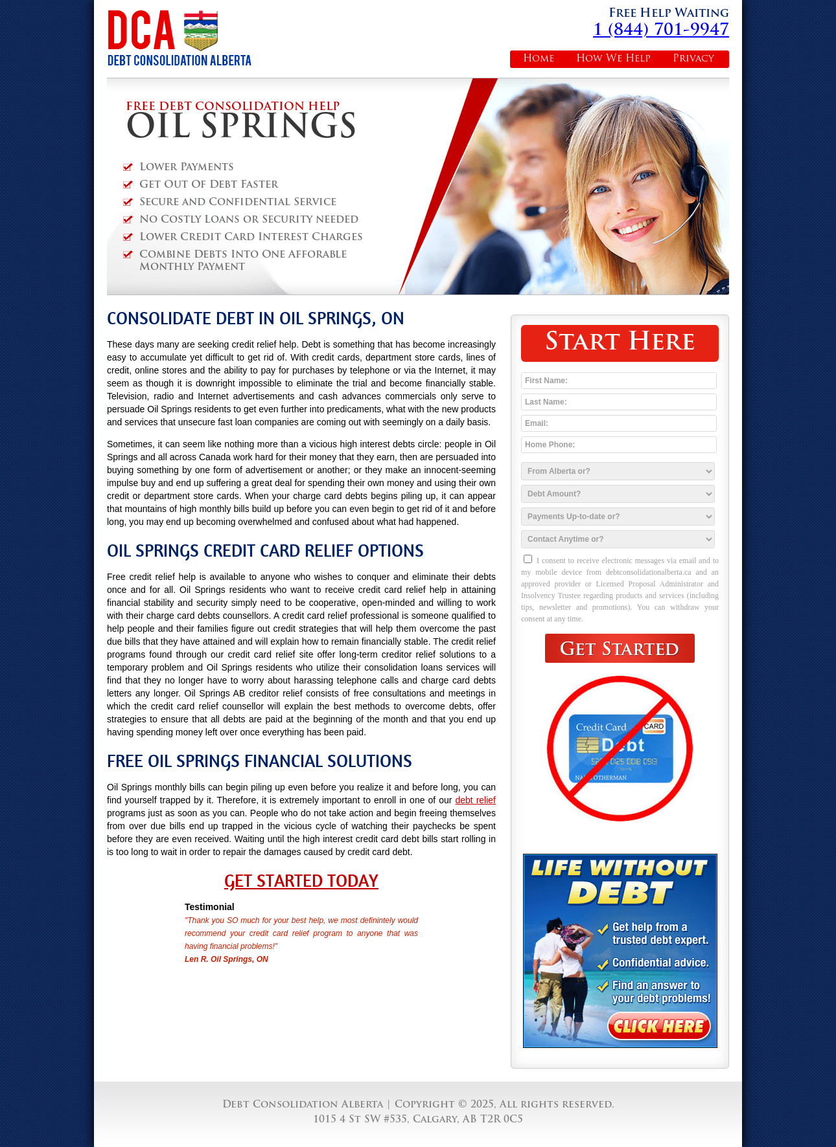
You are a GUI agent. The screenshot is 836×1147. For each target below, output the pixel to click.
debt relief (475, 800)
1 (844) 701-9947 (661, 31)
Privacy (693, 59)
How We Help (613, 59)
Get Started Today (301, 881)
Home (538, 59)
